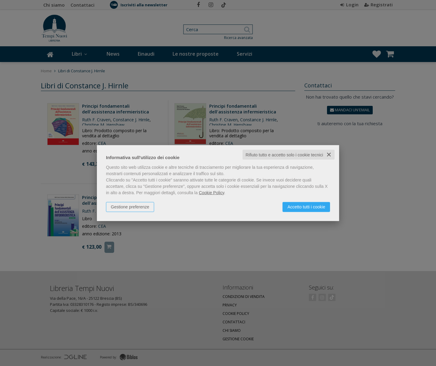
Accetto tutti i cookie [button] (306, 206)
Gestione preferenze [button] (130, 206)
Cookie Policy (211, 192)
